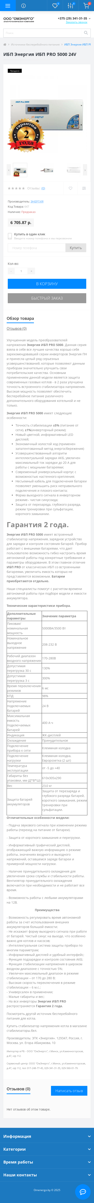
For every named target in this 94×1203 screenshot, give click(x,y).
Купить (76, 247)
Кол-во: (13, 263)
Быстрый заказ (47, 298)
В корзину (47, 283)
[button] (74, 18)
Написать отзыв (69, 1090)
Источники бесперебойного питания (35, 44)
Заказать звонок (76, 22)
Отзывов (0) (17, 328)
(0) (43, 188)
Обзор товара (20, 318)
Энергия (37, 201)
